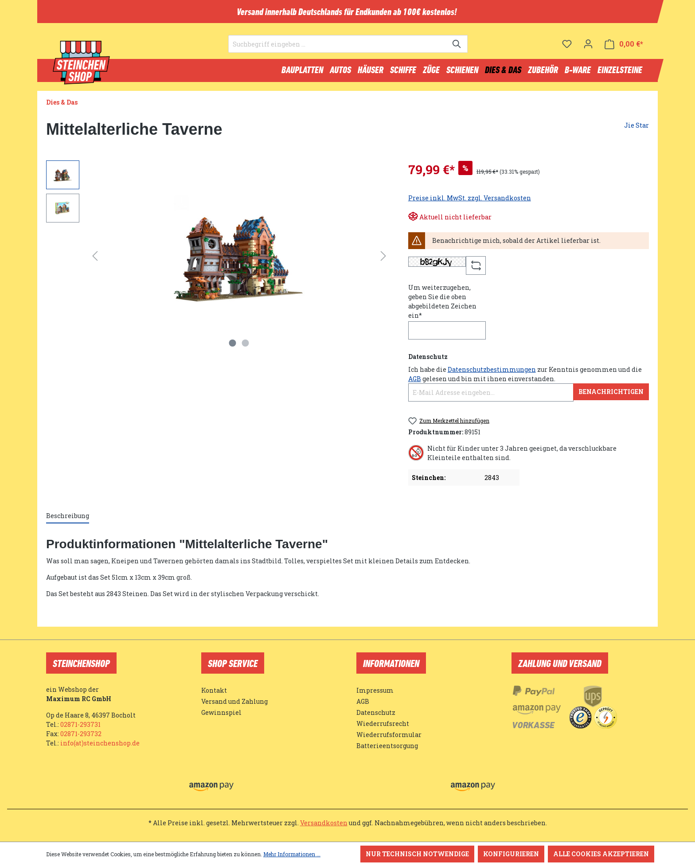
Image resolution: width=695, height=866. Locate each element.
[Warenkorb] (624, 47)
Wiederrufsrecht (382, 723)
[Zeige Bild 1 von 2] (232, 347)
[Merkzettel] (567, 46)
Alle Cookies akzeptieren (601, 854)
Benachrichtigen (611, 395)
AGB (414, 382)
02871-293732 (81, 733)
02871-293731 (80, 724)
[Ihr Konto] (588, 46)
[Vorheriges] (95, 260)
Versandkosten (324, 823)
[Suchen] (457, 47)
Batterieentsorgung (387, 745)
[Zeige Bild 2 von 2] (245, 347)
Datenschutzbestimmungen (492, 373)
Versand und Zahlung (234, 701)
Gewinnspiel (221, 712)
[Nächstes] (383, 260)
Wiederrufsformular (389, 734)
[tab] (67, 520)
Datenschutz (375, 712)
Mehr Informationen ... (291, 854)
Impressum (375, 690)
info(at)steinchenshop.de (100, 743)
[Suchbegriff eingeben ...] (337, 47)
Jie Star (636, 129)
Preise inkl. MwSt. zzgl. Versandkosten (469, 202)
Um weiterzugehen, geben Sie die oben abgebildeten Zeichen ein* (442, 305)
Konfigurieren (511, 854)
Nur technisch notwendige (417, 854)
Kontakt (214, 690)
